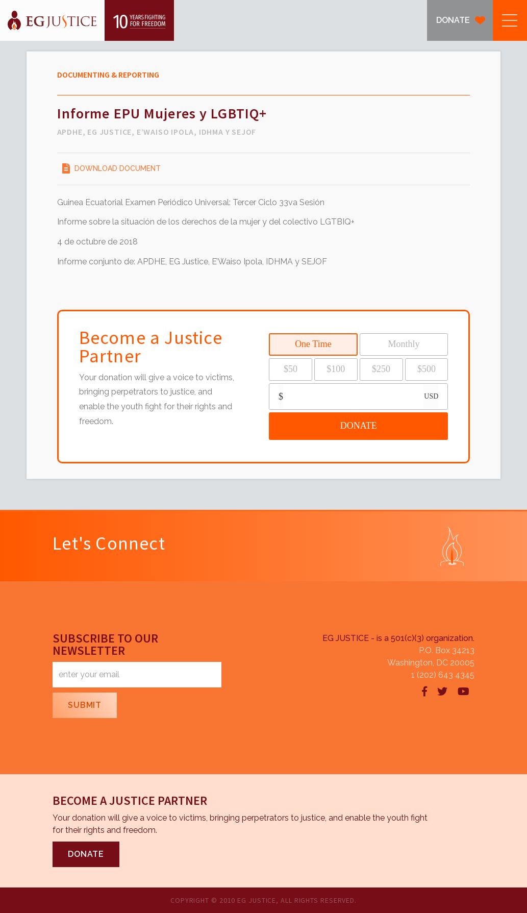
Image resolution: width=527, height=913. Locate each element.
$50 (290, 369)
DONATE (453, 20)
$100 (336, 369)
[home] (87, 20)
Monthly (404, 344)
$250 (381, 369)
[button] (510, 20)
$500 (426, 369)
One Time (313, 344)
